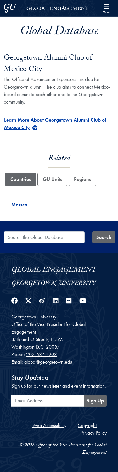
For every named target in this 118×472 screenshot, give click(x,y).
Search (103, 237)
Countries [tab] (20, 179)
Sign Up (95, 400)
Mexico (19, 204)
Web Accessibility (49, 425)
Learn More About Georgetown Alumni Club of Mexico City (55, 124)
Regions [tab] (82, 179)
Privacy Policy (94, 433)
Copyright (87, 425)
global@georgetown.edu (48, 362)
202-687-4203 (41, 354)
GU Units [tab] (52, 179)
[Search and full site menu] (106, 8)
